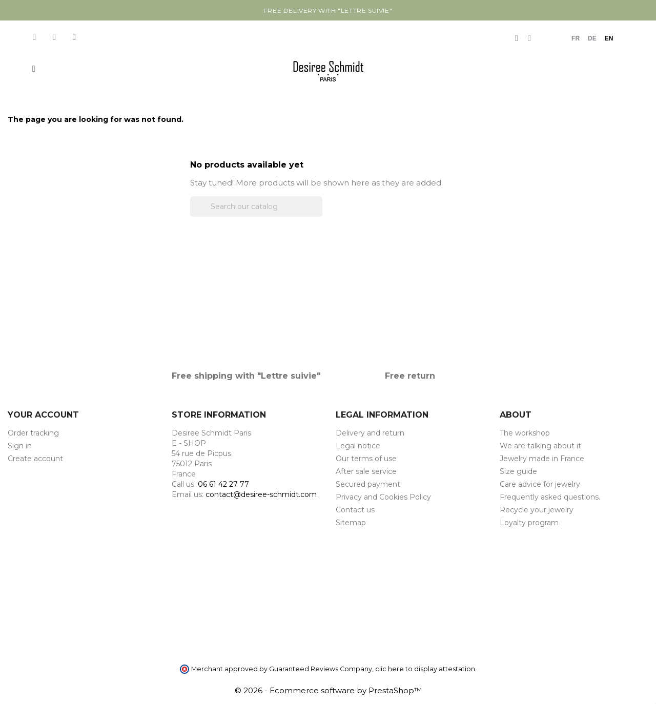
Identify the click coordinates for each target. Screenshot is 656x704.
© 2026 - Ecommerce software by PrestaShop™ (328, 690)
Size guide (518, 471)
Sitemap (351, 522)
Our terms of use (366, 458)
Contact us (355, 509)
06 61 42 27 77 (223, 484)
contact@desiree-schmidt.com (261, 494)
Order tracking (33, 433)
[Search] (256, 206)
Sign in (20, 445)
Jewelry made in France (542, 458)
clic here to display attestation (425, 669)
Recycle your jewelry (536, 509)
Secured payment (368, 484)
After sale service (366, 471)
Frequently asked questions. (550, 497)
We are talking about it (540, 445)
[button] (34, 69)
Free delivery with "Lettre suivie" (328, 10)
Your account (43, 415)
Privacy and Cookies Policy (383, 497)
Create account (35, 458)
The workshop (525, 433)
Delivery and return (370, 433)
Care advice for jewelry (540, 484)
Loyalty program (529, 522)
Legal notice (358, 445)
